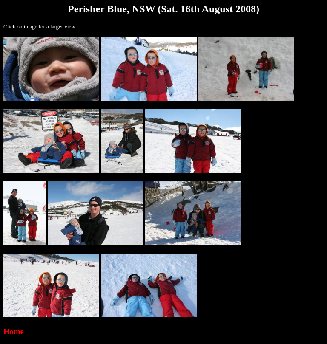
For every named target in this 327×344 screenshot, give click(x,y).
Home (13, 331)
